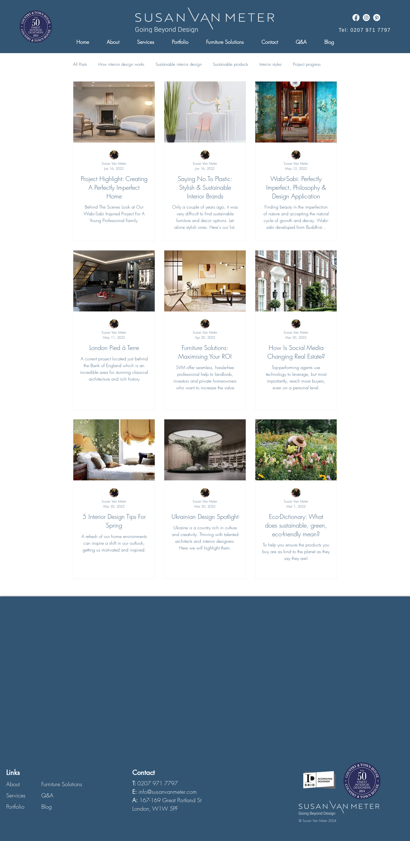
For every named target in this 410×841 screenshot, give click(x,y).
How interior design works (121, 64)
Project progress (307, 64)
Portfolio (15, 806)
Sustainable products (230, 64)
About (13, 784)
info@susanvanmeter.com (167, 791)
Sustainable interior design (179, 64)
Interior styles (270, 64)
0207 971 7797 (157, 783)
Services (16, 795)
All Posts (80, 64)
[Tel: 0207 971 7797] (364, 30)
